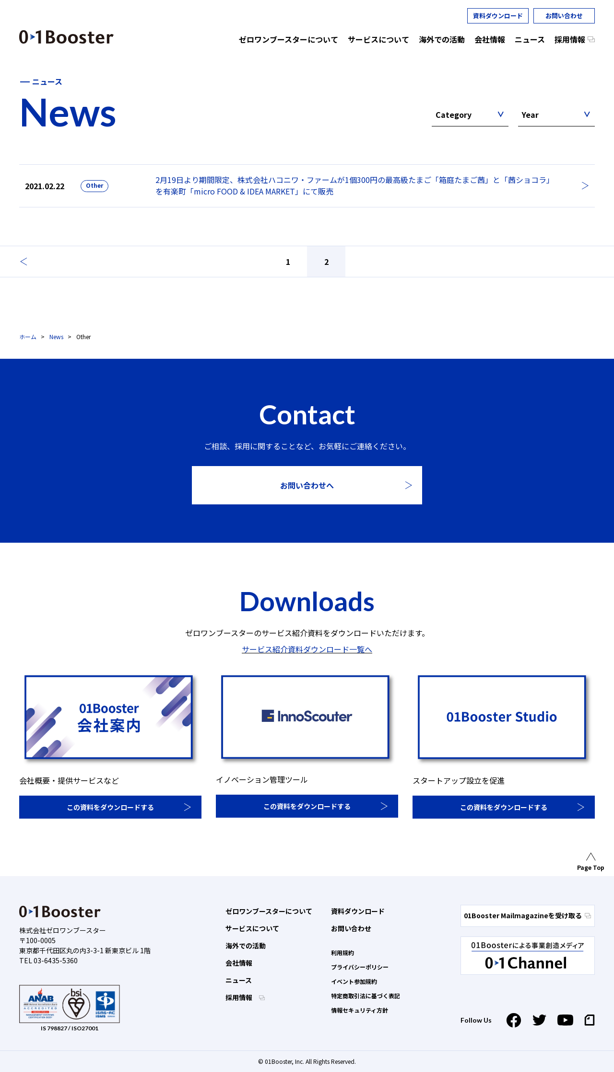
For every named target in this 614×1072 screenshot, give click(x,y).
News (56, 336)
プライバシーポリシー (360, 967)
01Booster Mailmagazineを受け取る (527, 915)
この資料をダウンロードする (110, 807)
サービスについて (252, 928)
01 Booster (66, 37)
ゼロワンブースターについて (268, 911)
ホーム (27, 336)
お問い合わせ (564, 15)
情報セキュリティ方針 (359, 1010)
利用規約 (342, 952)
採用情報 (239, 997)
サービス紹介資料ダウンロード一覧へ (307, 649)
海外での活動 (245, 945)
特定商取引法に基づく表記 (365, 996)
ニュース (238, 980)
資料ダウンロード (498, 15)
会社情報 (238, 963)
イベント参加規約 (354, 981)
